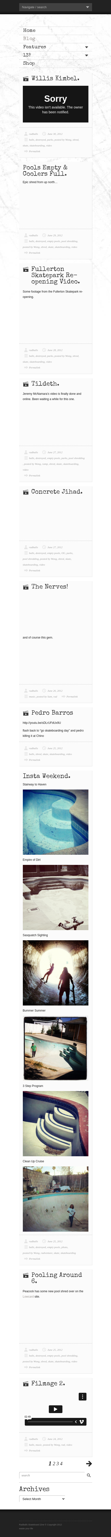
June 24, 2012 (54, 1438)
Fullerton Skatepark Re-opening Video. (55, 275)
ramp (45, 463)
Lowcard (28, 1296)
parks (50, 139)
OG (63, 553)
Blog (29, 39)
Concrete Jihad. (57, 492)
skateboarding (37, 145)
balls (31, 139)
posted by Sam (44, 696)
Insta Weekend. (46, 777)
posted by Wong (62, 139)
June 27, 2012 (54, 452)
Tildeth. (45, 384)
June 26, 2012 (54, 690)
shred (75, 139)
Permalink (34, 151)
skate (25, 145)
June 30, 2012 (54, 133)
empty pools (53, 241)
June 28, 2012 (54, 350)
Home (29, 30)
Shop (29, 63)
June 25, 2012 (54, 748)
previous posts (89, 1463)
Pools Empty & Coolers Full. (45, 171)
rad (55, 696)
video (49, 145)
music (32, 696)
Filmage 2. (48, 1384)
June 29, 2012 (54, 235)
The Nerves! (49, 587)
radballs (33, 133)
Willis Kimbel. (55, 79)
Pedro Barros (52, 713)
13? (27, 55)
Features (34, 47)
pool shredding (69, 241)
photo (64, 1247)
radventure (46, 1252)
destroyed (40, 139)
